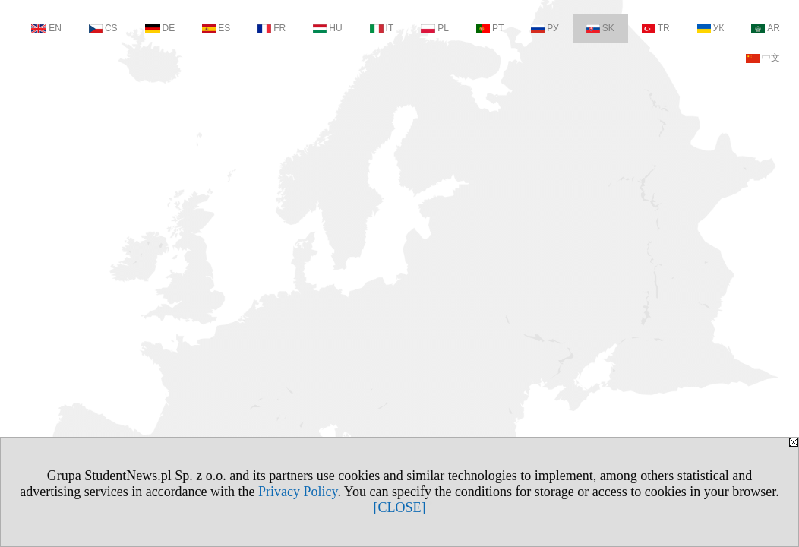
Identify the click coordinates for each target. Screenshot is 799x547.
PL (435, 28)
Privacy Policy (297, 491)
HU (327, 28)
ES (216, 28)
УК (711, 28)
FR (271, 28)
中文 (763, 57)
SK (600, 28)
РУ (544, 28)
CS (103, 28)
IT (382, 28)
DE (160, 28)
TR (656, 28)
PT (490, 28)
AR (765, 28)
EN (46, 28)
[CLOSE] (400, 507)
